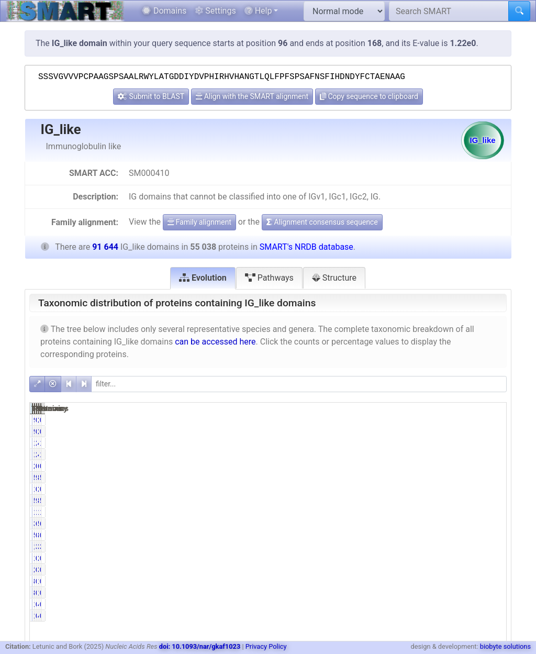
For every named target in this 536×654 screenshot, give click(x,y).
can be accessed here (215, 342)
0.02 (493, 604)
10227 (388, 512)
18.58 (423, 512)
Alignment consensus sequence (322, 222)
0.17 (425, 420)
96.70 (423, 500)
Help (258, 11)
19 (395, 604)
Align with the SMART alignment (252, 96)
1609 (391, 443)
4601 (458, 443)
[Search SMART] (449, 11)
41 (462, 604)
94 (395, 420)
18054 (456, 512)
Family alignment (199, 222)
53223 (388, 500)
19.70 (491, 512)
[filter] (299, 384)
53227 (388, 477)
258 (393, 466)
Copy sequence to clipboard (369, 96)
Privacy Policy (266, 646)
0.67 (493, 466)
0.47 (425, 466)
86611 (456, 477)
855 (460, 535)
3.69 (493, 546)
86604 (456, 500)
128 (460, 581)
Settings (215, 11)
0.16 (425, 581)
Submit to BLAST (151, 96)
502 (393, 535)
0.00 (425, 489)
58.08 (491, 477)
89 (395, 581)
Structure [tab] (334, 278)
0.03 (425, 604)
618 (460, 466)
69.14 (423, 523)
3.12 (425, 546)
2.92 (425, 443)
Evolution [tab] (203, 278)
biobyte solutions (505, 646)
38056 (388, 523)
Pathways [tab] (269, 278)
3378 (458, 546)
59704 (456, 523)
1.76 (493, 443)
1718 (391, 546)
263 (460, 420)
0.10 (493, 420)
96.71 (423, 477)
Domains (164, 11)
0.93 (493, 535)
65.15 (491, 523)
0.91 (425, 535)
